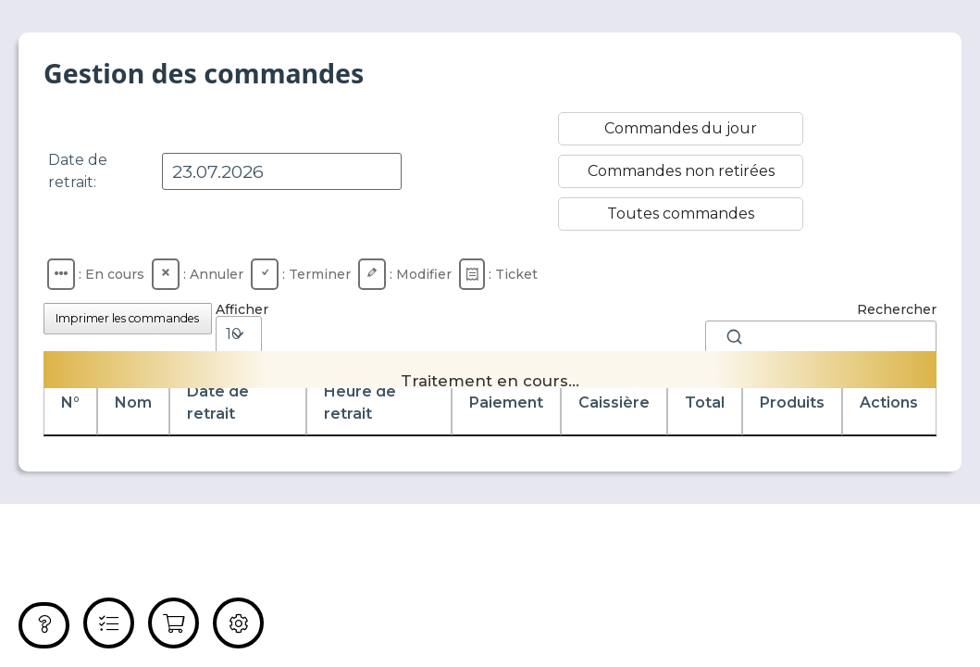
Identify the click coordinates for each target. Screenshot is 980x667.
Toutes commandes (680, 213)
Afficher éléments (247, 334)
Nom (133, 402)
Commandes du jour (680, 128)
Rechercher (821, 328)
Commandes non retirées (681, 171)
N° (70, 402)
